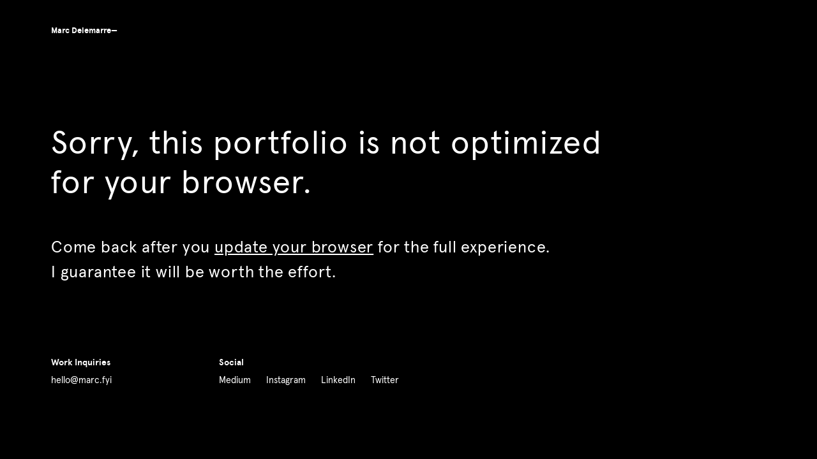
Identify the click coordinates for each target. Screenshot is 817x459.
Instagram (286, 380)
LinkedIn (338, 380)
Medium (235, 380)
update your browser (293, 248)
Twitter (385, 380)
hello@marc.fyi (81, 380)
